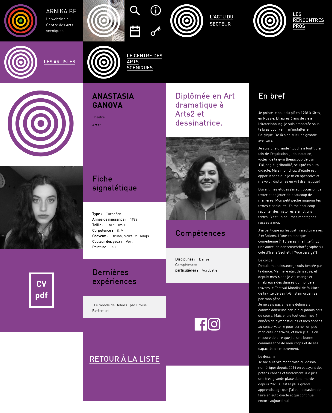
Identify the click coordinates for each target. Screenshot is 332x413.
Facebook (201, 324)
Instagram (214, 324)
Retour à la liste (124, 359)
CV (41, 290)
